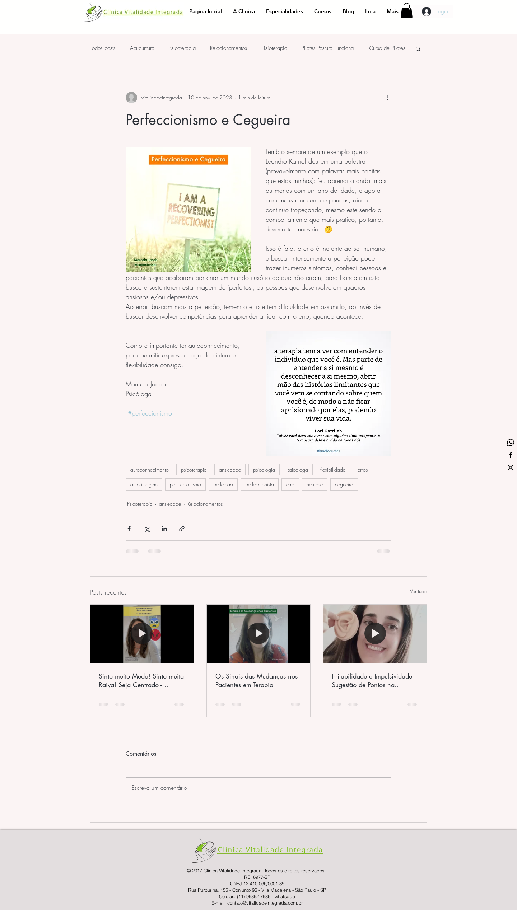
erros (363, 469)
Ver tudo (418, 591)
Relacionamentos (228, 48)
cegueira (344, 484)
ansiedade (230, 469)
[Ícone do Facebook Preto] (510, 455)
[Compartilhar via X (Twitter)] (146, 528)
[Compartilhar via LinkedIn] (164, 528)
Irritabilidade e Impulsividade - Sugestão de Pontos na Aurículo (373, 680)
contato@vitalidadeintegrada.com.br (265, 903)
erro (290, 484)
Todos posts (103, 48)
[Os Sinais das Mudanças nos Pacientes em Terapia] (259, 634)
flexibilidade (332, 469)
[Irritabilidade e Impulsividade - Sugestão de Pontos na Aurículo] (375, 634)
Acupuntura (142, 48)
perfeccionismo (185, 484)
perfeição (223, 484)
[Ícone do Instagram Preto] (510, 467)
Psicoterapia (182, 48)
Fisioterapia (274, 48)
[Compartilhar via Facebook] (129, 528)
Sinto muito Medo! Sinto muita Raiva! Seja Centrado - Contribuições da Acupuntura (141, 680)
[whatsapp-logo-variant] (510, 442)
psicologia (264, 469)
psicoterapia (194, 469)
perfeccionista (259, 484)
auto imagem (144, 484)
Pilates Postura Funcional (328, 48)
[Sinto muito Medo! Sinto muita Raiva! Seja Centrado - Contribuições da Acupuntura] (142, 634)
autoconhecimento (149, 469)
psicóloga (297, 469)
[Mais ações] (387, 97)
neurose (315, 484)
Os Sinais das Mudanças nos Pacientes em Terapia (256, 680)
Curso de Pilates (387, 48)
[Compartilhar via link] (181, 528)
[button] (406, 10)
